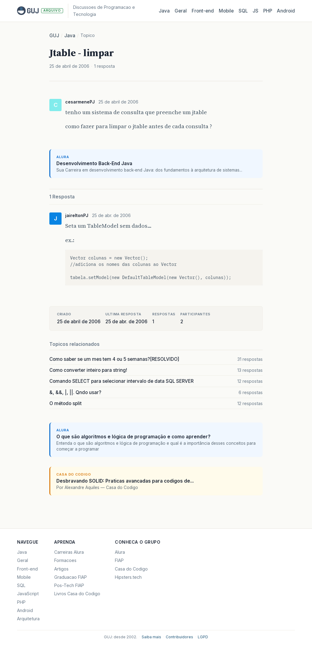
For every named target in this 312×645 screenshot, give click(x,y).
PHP (267, 11)
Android (286, 11)
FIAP (119, 560)
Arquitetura (28, 618)
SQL (243, 11)
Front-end (27, 568)
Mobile (226, 11)
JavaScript (28, 593)
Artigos (61, 568)
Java (164, 11)
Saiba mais (151, 637)
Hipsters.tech (128, 577)
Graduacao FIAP (70, 577)
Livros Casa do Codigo (77, 593)
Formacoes (65, 560)
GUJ (54, 35)
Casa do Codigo (131, 568)
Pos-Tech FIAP (69, 585)
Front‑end (203, 11)
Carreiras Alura (69, 552)
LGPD (203, 637)
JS (255, 11)
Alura (120, 552)
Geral (181, 11)
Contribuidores (179, 637)
